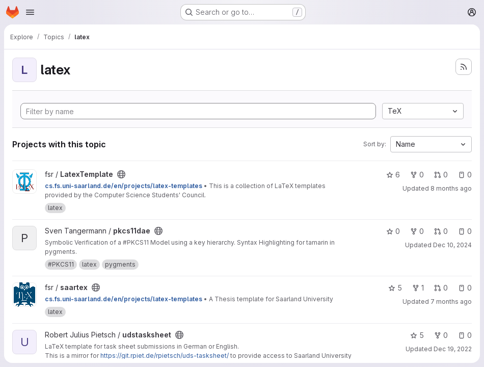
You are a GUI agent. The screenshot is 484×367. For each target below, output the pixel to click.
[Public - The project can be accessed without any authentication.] (121, 174)
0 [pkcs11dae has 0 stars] (393, 231)
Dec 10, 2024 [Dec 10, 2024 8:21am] (452, 245)
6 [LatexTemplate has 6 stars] (393, 174)
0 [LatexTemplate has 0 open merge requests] (441, 174)
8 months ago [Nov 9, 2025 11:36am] (451, 188)
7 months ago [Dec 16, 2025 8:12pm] (451, 301)
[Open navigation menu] (30, 12)
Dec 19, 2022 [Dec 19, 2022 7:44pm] (453, 349)
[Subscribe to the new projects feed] (463, 67)
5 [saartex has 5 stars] (395, 287)
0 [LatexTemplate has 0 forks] (417, 174)
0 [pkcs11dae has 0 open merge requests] (441, 231)
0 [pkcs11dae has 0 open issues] (465, 231)
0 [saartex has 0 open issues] (465, 287)
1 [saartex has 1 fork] (418, 287)
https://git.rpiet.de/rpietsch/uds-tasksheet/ (164, 355)
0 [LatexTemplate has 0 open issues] (465, 174)
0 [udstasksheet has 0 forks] (441, 335)
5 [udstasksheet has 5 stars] (417, 335)
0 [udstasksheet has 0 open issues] (465, 335)
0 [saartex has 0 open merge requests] (441, 287)
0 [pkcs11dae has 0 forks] (417, 231)
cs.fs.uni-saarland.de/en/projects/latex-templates (123, 186)
